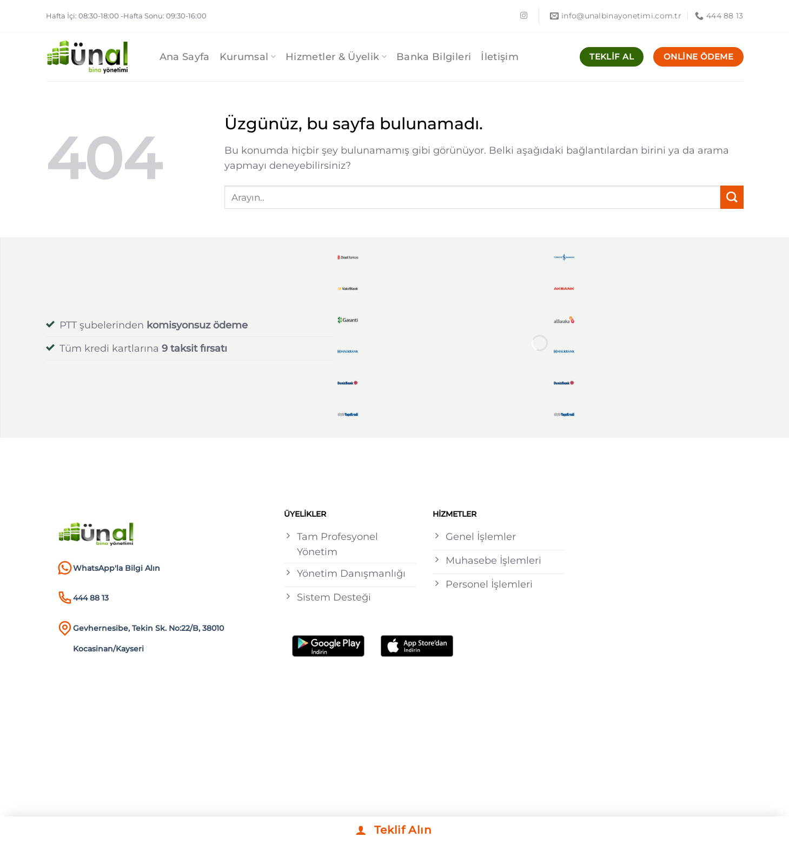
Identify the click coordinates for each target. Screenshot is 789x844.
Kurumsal (248, 56)
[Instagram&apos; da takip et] (523, 16)
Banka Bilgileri (433, 56)
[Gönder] (732, 197)
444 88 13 (91, 598)
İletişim (500, 56)
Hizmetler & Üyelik (336, 56)
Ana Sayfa (185, 56)
